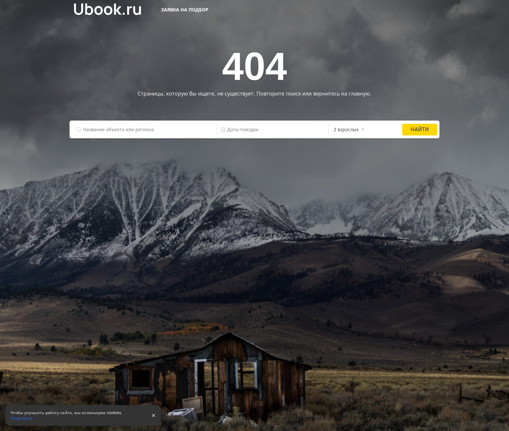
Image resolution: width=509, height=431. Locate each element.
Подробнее (21, 418)
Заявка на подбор (184, 9)
